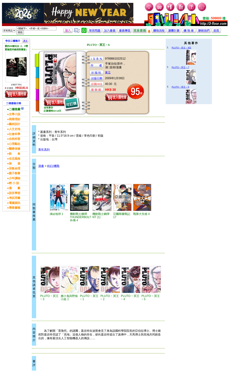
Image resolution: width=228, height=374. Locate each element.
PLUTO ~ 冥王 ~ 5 (180, 87)
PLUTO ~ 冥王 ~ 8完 (181, 48)
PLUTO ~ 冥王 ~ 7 (180, 67)
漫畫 (41, 165)
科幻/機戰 (53, 165)
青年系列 (44, 149)
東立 (108, 72)
